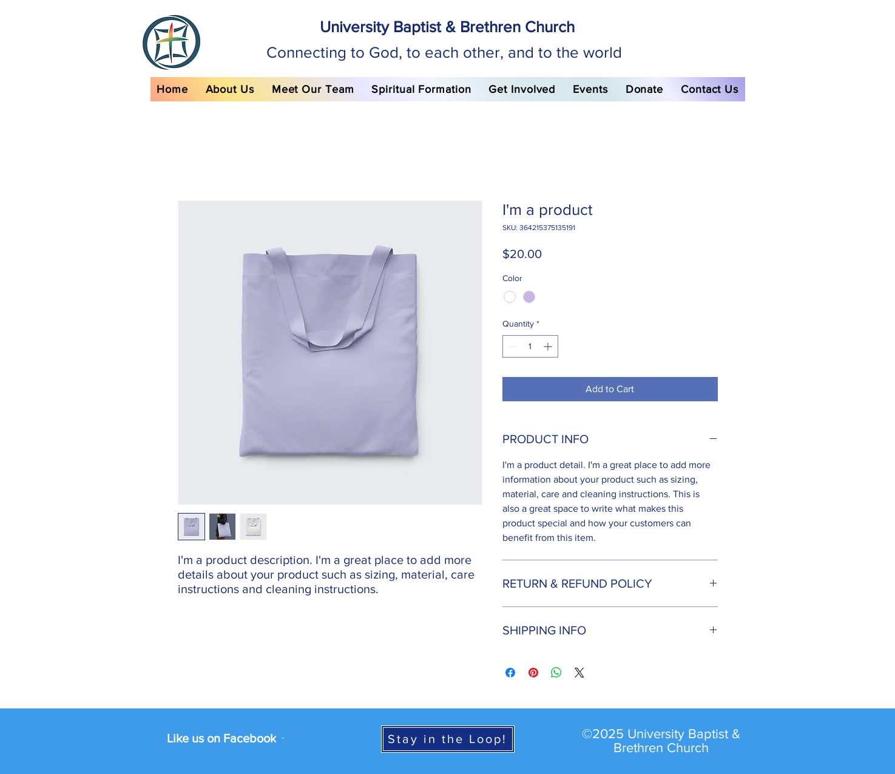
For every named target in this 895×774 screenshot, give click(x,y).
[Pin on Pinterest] (533, 672)
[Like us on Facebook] (226, 738)
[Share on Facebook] (510, 672)
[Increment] (548, 346)
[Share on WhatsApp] (556, 672)
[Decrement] (511, 346)
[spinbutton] (530, 346)
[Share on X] (579, 672)
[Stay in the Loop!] (448, 739)
